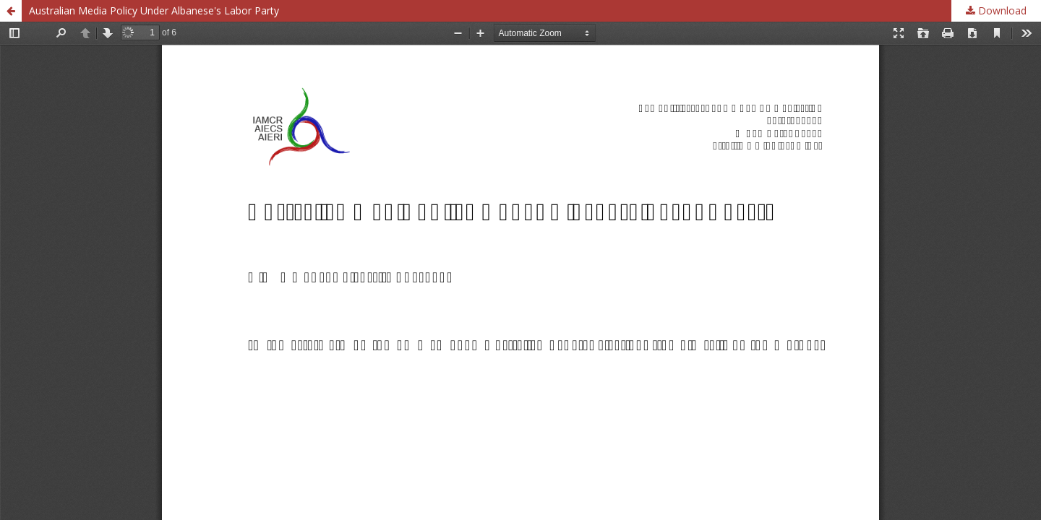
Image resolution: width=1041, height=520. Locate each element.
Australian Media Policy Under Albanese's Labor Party (154, 10)
